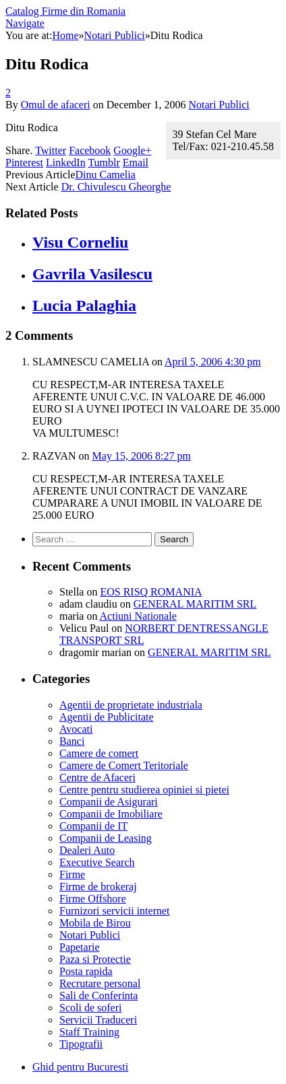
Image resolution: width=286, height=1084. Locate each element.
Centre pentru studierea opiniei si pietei (144, 789)
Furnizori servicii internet (114, 910)
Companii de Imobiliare (111, 814)
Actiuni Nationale (138, 616)
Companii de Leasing (105, 838)
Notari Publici (218, 104)
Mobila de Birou (95, 923)
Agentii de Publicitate (106, 717)
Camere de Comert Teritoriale (123, 765)
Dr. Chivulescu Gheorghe (116, 186)
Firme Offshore (92, 898)
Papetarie (79, 947)
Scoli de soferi (90, 1007)
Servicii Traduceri (98, 1019)
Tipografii (81, 1044)
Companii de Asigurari (108, 801)
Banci (71, 741)
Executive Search (97, 862)
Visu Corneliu (80, 242)
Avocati (75, 729)
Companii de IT (93, 826)
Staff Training (89, 1032)
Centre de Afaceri (97, 777)
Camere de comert (98, 753)
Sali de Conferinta (98, 995)
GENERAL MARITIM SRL (195, 604)
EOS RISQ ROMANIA (151, 592)
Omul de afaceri (55, 104)
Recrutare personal (99, 983)
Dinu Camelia (106, 174)
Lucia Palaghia (84, 305)
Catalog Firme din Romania (65, 11)
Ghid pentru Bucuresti (80, 1067)
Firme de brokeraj (98, 886)
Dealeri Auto (87, 850)
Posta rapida (86, 971)
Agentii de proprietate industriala (130, 705)
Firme (72, 874)
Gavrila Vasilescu (92, 274)
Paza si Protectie (95, 959)
